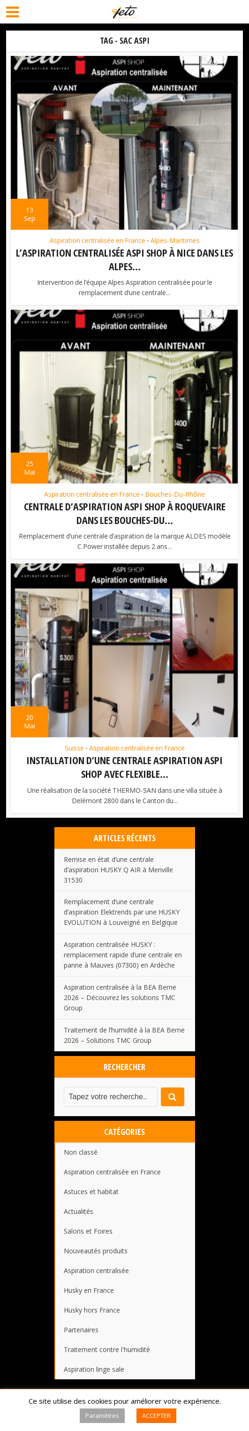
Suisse (74, 748)
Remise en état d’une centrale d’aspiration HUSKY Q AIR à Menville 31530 (118, 869)
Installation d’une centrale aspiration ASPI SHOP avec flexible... (124, 767)
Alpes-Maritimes (175, 240)
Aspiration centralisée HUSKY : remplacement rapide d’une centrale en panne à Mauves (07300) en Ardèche (123, 955)
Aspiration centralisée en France (97, 240)
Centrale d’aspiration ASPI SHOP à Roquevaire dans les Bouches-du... (125, 513)
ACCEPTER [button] (156, 1415)
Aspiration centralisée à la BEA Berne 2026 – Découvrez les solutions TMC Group (120, 997)
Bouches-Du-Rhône (175, 494)
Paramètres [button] (102, 1415)
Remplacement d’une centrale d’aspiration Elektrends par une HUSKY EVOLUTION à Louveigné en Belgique (122, 912)
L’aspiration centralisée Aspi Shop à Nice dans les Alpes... (124, 259)
